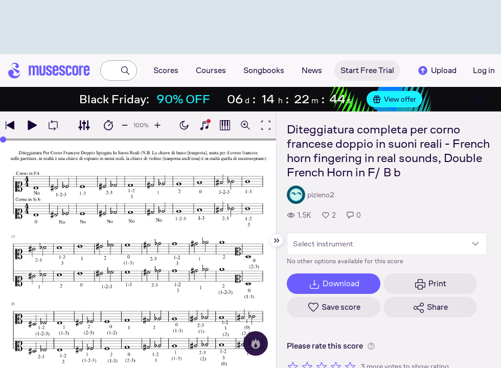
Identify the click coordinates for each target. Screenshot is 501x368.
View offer (394, 99)
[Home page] (49, 70)
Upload (437, 70)
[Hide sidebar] (276, 240)
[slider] (3, 139)
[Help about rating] (371, 346)
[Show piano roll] (225, 125)
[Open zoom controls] (245, 125)
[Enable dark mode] (184, 125)
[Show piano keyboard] (204, 125)
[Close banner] (478, 99)
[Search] (125, 70)
